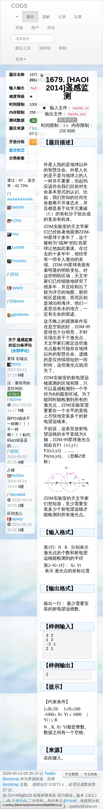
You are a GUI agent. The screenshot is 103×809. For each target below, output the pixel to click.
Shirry (14, 364)
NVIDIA (15, 475)
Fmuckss (16, 261)
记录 (62, 17)
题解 (46, 17)
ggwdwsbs (18, 314)
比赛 (78, 17)
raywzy (15, 287)
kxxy (13, 234)
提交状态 (16, 150)
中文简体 (90, 774)
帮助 (62, 48)
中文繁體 (71, 774)
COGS (19, 6)
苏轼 (13, 274)
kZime (14, 399)
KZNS (14, 220)
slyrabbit (16, 494)
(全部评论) (20, 350)
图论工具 (23, 48)
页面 (19, 27)
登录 (20, 59)
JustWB (15, 247)
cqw (34, 128)
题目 (30, 17)
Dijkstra (15, 301)
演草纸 (45, 48)
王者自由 (19, 801)
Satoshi (15, 207)
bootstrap (11, 784)
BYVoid (70, 801)
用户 (35, 27)
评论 (51, 27)
